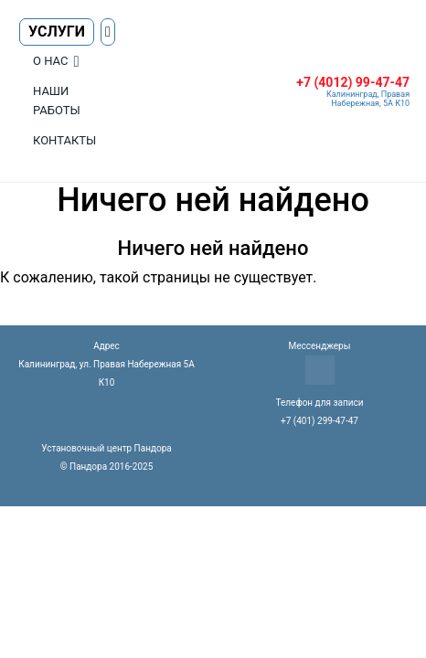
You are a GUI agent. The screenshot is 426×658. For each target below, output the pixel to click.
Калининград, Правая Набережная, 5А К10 (368, 99)
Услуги (56, 31)
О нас (50, 61)
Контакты (64, 140)
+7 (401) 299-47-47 (319, 421)
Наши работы (56, 100)
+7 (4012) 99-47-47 (353, 82)
